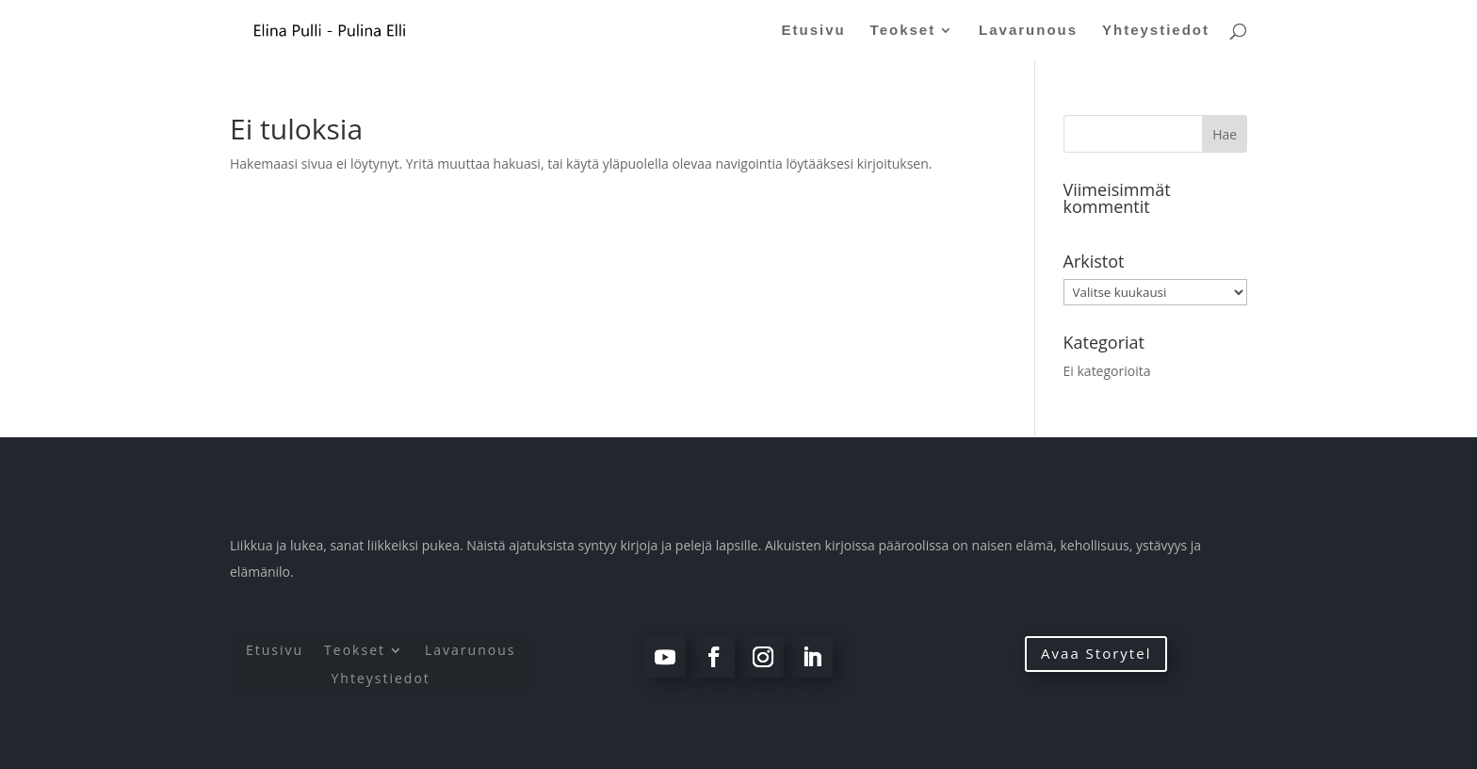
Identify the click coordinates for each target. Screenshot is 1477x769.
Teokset (903, 31)
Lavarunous (1028, 31)
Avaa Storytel (1096, 653)
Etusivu (814, 31)
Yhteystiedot (1155, 31)
